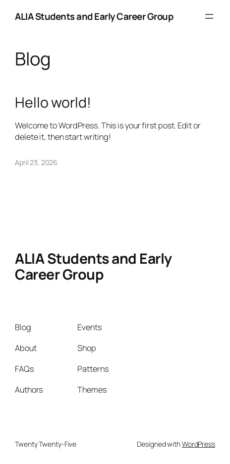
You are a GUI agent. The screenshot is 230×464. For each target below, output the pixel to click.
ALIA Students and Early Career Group (94, 16)
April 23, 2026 (36, 162)
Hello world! (53, 103)
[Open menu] (209, 16)
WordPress (198, 444)
